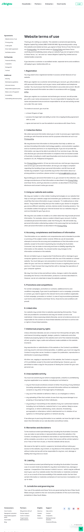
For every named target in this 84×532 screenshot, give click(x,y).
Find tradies (7, 519)
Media (39, 515)
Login (79, 4)
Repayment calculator (10, 513)
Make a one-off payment (12, 92)
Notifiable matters (10, 52)
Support (49, 508)
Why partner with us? (26, 511)
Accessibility (8, 95)
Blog (5, 522)
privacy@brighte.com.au (67, 173)
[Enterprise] (49, 3)
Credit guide (8, 45)
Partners (23, 508)
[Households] (26, 3)
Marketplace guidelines (11, 82)
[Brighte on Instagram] (73, 508)
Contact (7, 70)
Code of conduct (24, 515)
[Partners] (38, 3)
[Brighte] (7, 4)
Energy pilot (8, 67)
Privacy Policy (57, 49)
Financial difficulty (10, 60)
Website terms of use (11, 39)
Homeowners (9, 508)
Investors (40, 518)
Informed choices (10, 85)
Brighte (39, 508)
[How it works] (61, 3)
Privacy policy (31, 49)
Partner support (24, 513)
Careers (39, 513)
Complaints (8, 63)
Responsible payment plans (12, 88)
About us (39, 511)
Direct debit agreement (11, 49)
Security (7, 78)
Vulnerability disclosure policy (13, 98)
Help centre (49, 511)
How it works (8, 511)
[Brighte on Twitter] (69, 508)
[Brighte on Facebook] (64, 508)
